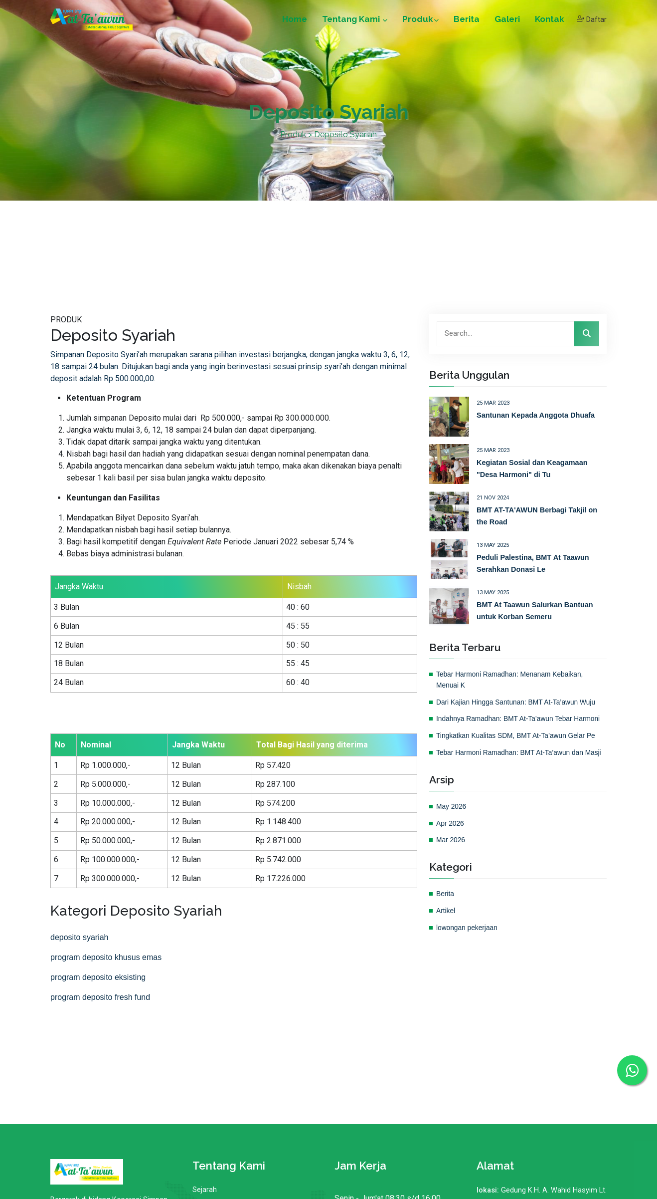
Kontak (548, 21)
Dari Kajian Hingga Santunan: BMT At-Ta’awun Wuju (520, 702)
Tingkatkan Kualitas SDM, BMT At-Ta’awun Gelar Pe (520, 746)
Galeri (506, 21)
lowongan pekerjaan (468, 949)
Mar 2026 (451, 862)
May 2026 (452, 828)
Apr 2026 (451, 845)
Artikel (446, 933)
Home (293, 21)
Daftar (591, 21)
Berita (466, 21)
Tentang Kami (353, 21)
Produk (419, 21)
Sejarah (204, 1190)
